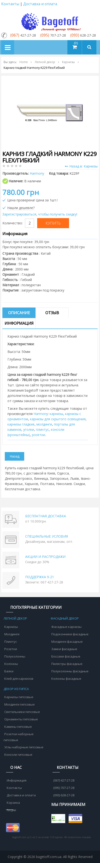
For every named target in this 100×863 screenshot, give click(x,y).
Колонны (11, 664)
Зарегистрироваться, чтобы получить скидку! (39, 214)
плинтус (42, 429)
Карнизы (11, 627)
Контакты (10, 3)
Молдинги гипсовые (19, 704)
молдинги (44, 424)
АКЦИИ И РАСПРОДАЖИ (45, 556)
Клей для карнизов (18, 678)
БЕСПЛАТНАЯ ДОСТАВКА (45, 516)
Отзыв (52, 312)
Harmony (41, 413)
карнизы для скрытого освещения (58, 419)
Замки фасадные (64, 649)
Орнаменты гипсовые (21, 719)
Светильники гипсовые (22, 712)
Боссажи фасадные (65, 656)
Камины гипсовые (18, 726)
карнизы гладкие (21, 424)
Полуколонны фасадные (69, 671)
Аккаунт (93, 4)
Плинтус (10, 641)
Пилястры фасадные (66, 664)
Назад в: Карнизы (81, 166)
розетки (38, 434)
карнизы (56, 413)
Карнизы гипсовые (18, 697)
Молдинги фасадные (67, 641)
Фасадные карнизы (66, 627)
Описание (19, 312)
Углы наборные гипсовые (23, 747)
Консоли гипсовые (18, 754)
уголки (28, 429)
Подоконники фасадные (69, 634)
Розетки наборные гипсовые (19, 737)
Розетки (10, 649)
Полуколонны (14, 656)
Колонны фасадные (66, 678)
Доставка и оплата (40, 3)
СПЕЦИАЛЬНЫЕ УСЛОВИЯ (46, 536)
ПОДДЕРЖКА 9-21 (39, 577)
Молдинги (11, 634)
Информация (19, 323)
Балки (8, 671)
